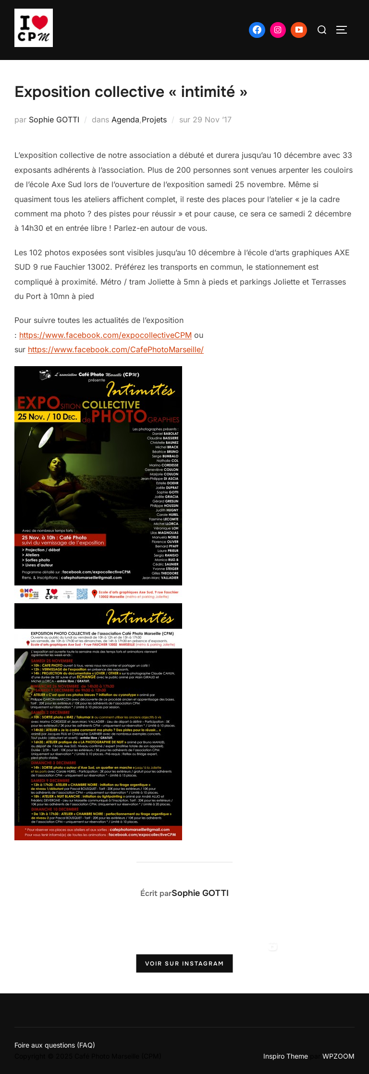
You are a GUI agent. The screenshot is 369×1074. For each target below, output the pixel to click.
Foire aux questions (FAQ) (54, 1045)
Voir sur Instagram (184, 963)
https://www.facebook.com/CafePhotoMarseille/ (116, 349)
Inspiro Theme (285, 1056)
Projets (154, 119)
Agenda (125, 119)
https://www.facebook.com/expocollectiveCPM (105, 335)
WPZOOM (338, 1056)
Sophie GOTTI (54, 119)
